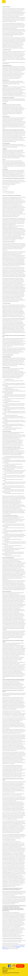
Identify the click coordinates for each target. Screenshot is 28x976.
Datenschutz (5, 970)
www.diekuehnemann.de (10, 192)
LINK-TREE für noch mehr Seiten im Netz (5, 973)
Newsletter (20, 966)
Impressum (4, 971)
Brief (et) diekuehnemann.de (8, 968)
